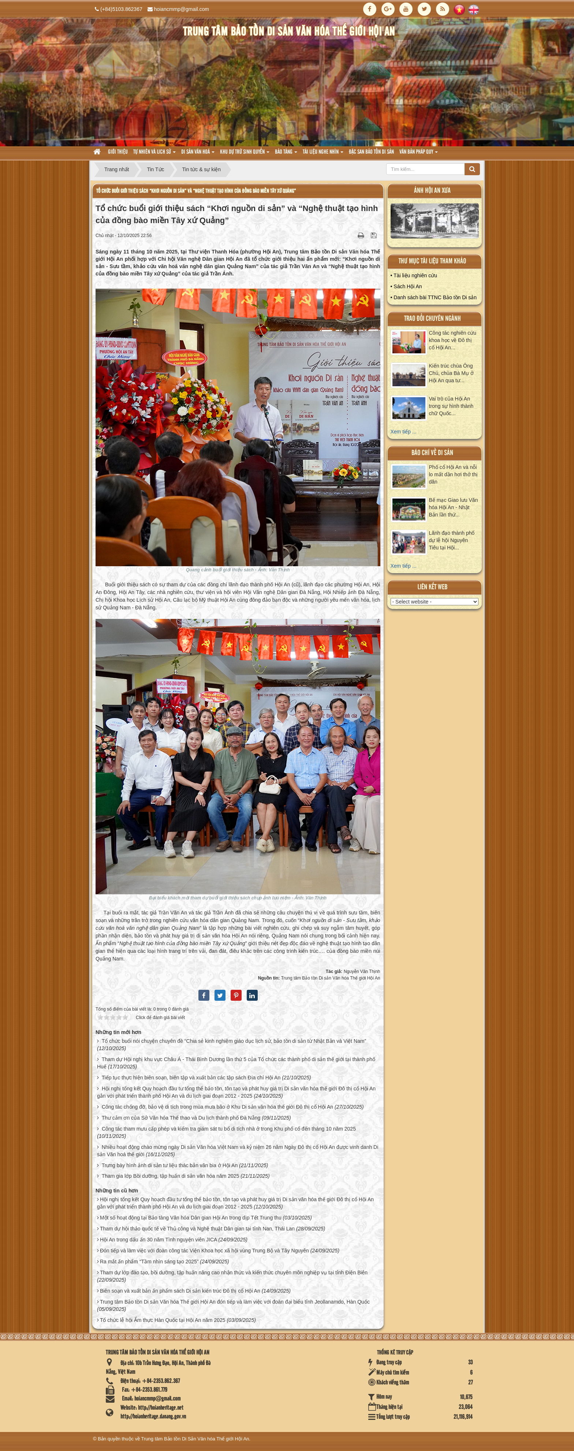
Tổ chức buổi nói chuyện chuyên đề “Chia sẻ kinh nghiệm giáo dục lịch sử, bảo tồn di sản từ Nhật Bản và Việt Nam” (234, 1041)
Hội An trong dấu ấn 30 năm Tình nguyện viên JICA (158, 1240)
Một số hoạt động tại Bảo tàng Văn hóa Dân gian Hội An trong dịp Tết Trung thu (191, 1218)
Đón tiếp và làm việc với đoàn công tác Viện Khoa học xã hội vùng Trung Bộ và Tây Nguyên (204, 1250)
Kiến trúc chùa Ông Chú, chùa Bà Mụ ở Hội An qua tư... (451, 373)
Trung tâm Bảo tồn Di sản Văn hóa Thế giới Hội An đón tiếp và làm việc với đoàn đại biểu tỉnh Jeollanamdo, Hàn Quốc (235, 1302)
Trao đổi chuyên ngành (432, 319)
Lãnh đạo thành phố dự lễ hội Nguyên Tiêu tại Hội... (452, 540)
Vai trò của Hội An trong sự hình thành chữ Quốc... (451, 406)
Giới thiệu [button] (118, 152)
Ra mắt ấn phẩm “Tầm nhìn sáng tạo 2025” (149, 1261)
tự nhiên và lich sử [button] (154, 154)
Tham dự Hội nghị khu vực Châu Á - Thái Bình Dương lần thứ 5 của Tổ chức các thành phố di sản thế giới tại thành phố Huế (236, 1063)
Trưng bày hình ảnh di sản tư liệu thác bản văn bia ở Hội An (170, 1165)
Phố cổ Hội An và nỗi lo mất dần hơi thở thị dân (453, 474)
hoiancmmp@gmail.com (181, 9)
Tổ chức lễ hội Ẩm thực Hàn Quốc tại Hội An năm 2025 (162, 1320)
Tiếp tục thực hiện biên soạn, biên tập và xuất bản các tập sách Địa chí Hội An (191, 1077)
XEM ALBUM (435, 222)
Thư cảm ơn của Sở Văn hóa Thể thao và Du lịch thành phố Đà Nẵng (181, 1118)
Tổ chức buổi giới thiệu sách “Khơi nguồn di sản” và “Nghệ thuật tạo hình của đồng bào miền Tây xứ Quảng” (196, 191)
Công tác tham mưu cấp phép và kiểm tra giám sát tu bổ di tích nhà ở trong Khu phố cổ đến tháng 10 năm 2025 (229, 1129)
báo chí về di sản (432, 453)
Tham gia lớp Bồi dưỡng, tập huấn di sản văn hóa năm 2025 (170, 1176)
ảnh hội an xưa (432, 191)
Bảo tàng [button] (286, 154)
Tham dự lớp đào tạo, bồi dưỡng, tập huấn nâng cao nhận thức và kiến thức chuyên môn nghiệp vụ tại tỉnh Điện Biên (234, 1272)
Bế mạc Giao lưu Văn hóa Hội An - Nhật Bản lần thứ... (453, 507)
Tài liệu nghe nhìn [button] (323, 154)
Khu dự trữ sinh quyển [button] (244, 154)
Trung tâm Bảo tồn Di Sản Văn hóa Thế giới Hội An (195, 1438)
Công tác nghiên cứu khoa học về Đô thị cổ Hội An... (453, 340)
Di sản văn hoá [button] (198, 154)
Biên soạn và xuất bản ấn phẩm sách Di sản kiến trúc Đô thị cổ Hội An (180, 1291)
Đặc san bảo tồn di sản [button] (371, 152)
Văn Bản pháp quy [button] (418, 154)
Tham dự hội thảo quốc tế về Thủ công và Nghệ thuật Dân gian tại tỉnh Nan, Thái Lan (197, 1229)
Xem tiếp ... (404, 432)
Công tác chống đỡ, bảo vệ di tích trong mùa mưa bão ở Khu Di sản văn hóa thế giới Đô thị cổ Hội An (217, 1107)
